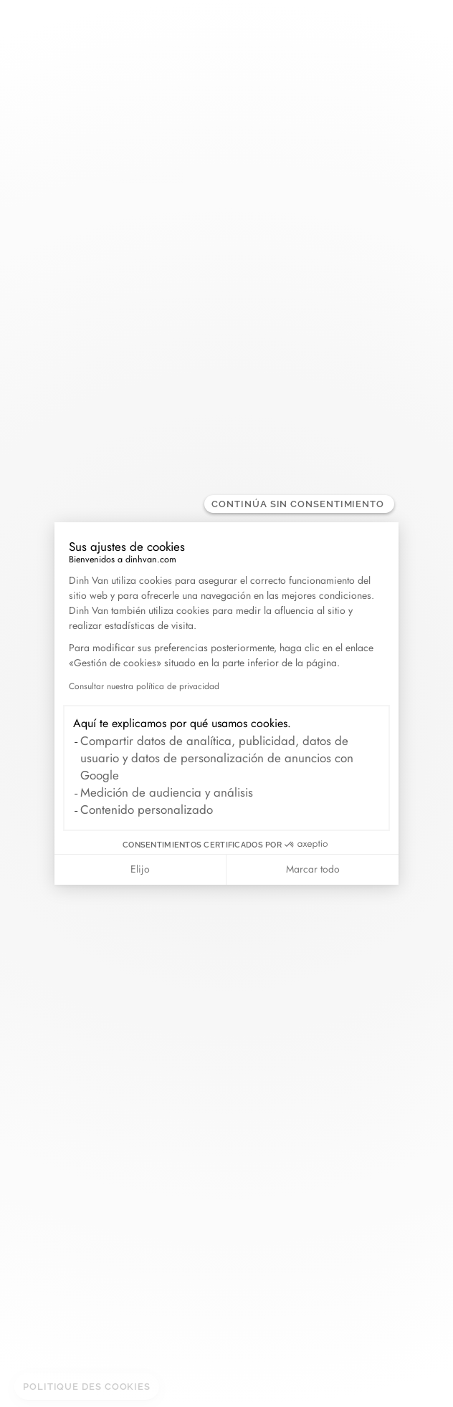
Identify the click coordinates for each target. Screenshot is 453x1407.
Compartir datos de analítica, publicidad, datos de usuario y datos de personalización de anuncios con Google (216, 758)
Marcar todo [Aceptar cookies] (313, 869)
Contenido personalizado (146, 809)
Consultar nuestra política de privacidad (144, 686)
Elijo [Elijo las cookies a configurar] (140, 869)
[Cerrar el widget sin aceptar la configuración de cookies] (299, 504)
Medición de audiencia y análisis (166, 792)
